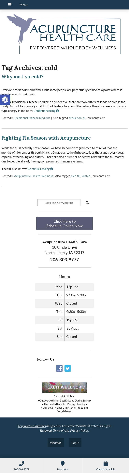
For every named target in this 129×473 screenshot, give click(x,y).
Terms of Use (61, 430)
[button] (5, 100)
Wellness (47, 176)
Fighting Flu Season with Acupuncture (46, 138)
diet (73, 176)
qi (84, 118)
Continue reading (46, 110)
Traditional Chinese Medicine (32, 118)
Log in (75, 442)
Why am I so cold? (22, 77)
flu (78, 176)
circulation (75, 118)
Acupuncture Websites (32, 426)
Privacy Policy (79, 430)
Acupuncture (22, 176)
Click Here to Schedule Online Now (65, 223)
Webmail (56, 442)
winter (86, 176)
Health (36, 176)
